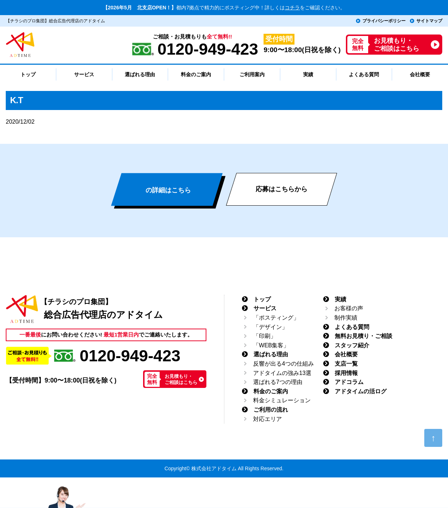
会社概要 (346, 354)
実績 (340, 299)
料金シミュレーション (282, 400)
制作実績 (345, 318)
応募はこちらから (281, 189)
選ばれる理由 (270, 354)
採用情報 (346, 373)
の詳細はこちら (168, 190)
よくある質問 (352, 327)
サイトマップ (429, 21)
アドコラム (349, 382)
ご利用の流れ (270, 410)
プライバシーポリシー (384, 21)
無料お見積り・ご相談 (363, 336)
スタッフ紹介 (352, 345)
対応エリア (267, 419)
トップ (262, 299)
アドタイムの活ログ (361, 391)
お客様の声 (348, 308)
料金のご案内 (270, 391)
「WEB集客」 (271, 345)
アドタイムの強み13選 (282, 373)
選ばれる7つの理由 (277, 382)
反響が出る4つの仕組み (283, 364)
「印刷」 (264, 336)
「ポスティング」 (276, 318)
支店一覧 (346, 364)
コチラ (292, 7)
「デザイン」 (270, 327)
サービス (264, 308)
